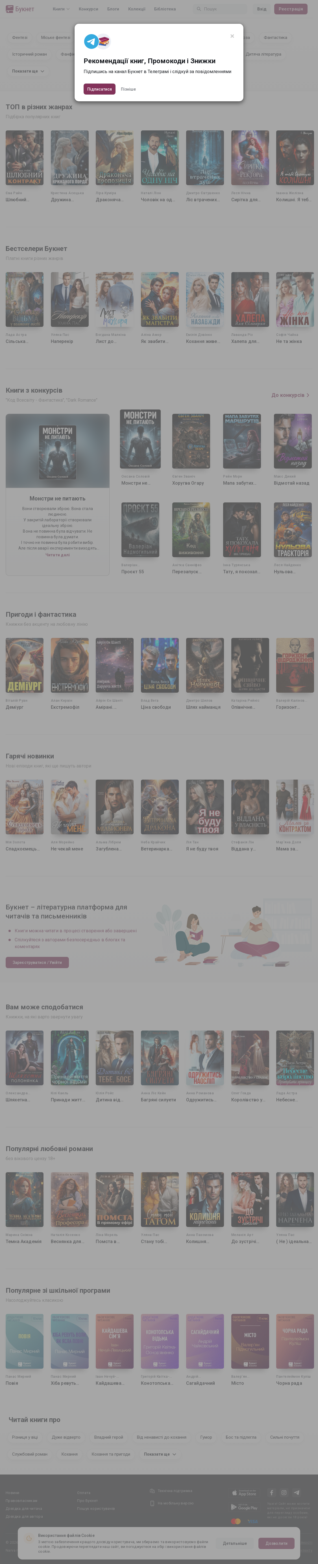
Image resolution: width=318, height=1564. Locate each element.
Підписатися (99, 89)
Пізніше (128, 89)
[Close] (232, 36)
